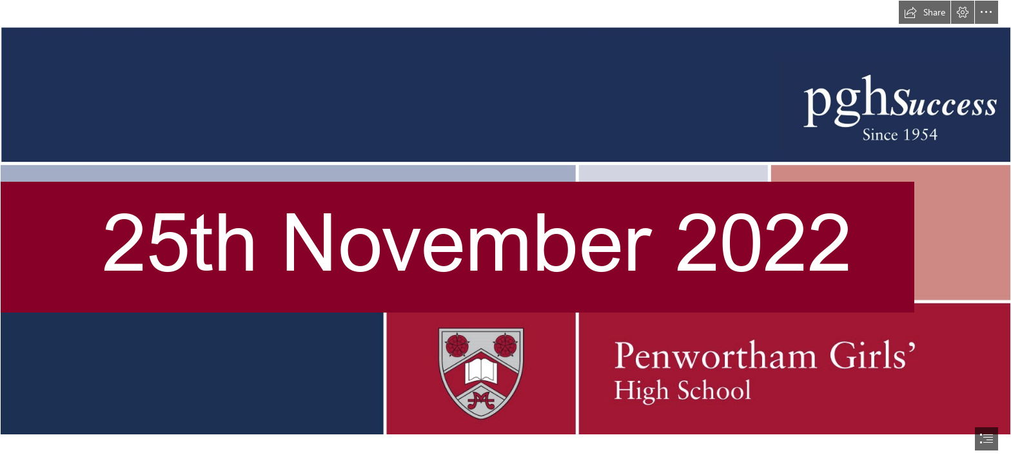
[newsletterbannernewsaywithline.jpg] (505, 217)
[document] (505, 232)
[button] (924, 12)
